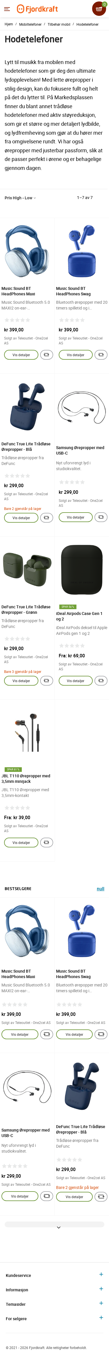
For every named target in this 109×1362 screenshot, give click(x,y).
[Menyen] (7, 9)
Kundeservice (18, 1275)
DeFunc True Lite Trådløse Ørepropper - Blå (26, 446)
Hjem (9, 24)
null (100, 889)
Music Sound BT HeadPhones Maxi (18, 291)
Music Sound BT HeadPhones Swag (73, 291)
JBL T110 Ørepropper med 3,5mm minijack (25, 778)
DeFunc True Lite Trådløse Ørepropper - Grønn (26, 609)
